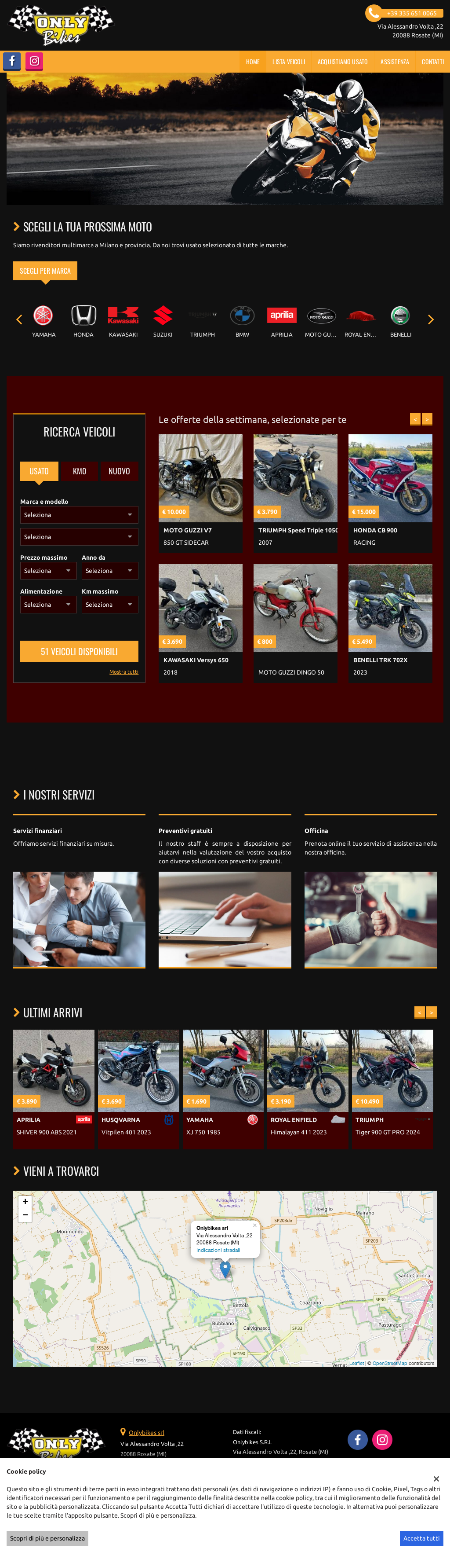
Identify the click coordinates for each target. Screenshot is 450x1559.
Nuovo (119, 471)
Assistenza (395, 61)
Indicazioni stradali (218, 1250)
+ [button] (25, 1202)
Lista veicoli (288, 61)
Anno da (93, 557)
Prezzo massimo (44, 557)
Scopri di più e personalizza (47, 1538)
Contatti (433, 61)
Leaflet (356, 1363)
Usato (39, 471)
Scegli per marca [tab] (45, 270)
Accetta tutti (421, 1538)
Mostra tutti (123, 672)
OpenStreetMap (390, 1363)
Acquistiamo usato (343, 61)
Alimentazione (41, 591)
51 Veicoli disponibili (79, 651)
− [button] (25, 1215)
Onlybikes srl (146, 1432)
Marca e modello (44, 501)
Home (253, 61)
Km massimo (100, 591)
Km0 (79, 471)
